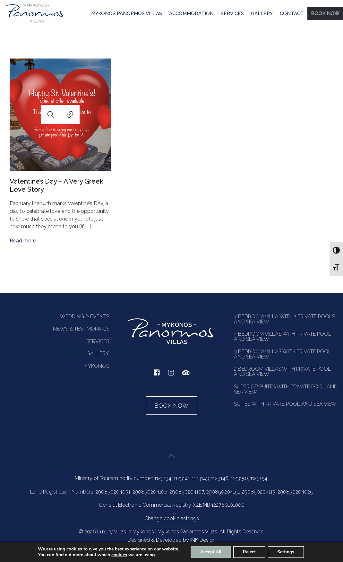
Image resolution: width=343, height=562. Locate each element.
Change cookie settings (171, 518)
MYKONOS (96, 366)
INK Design (203, 540)
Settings (286, 552)
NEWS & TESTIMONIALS (81, 329)
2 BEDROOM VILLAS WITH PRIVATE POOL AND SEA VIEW (282, 371)
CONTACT (292, 13)
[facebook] (156, 374)
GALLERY (262, 13)
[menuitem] (127, 14)
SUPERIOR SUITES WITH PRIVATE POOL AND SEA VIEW (286, 389)
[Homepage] (34, 22)
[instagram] (171, 376)
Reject (249, 552)
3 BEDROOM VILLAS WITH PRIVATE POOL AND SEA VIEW (282, 354)
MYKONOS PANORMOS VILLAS (126, 13)
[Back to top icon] (171, 463)
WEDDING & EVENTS (84, 316)
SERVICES (232, 13)
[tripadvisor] (186, 376)
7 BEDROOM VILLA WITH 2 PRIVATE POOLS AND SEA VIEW (284, 319)
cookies (119, 555)
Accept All (210, 552)
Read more (23, 241)
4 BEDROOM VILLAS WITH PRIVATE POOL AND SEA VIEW (282, 336)
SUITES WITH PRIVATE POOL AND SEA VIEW (285, 404)
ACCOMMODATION (191, 13)
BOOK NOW (325, 13)
